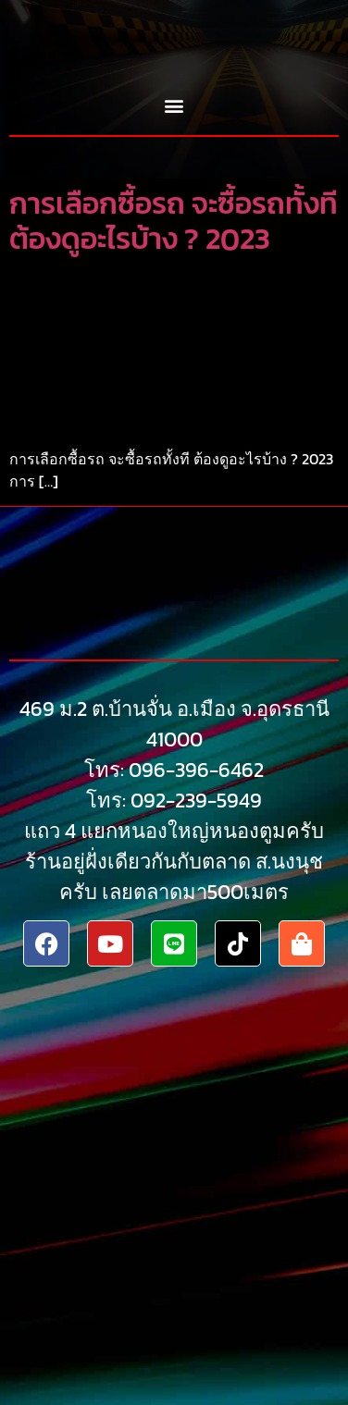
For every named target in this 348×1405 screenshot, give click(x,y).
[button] (174, 106)
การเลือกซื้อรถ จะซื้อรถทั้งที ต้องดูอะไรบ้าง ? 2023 (173, 221)
